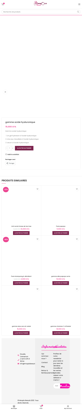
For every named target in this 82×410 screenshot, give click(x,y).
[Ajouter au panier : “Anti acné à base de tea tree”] (21, 233)
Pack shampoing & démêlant (21, 276)
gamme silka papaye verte (60, 276)
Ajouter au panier (24, 148)
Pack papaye (61, 226)
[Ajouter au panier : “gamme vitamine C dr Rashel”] (60, 333)
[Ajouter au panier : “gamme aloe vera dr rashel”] (21, 333)
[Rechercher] (41, 12)
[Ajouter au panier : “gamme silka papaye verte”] (60, 283)
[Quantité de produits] (9, 148)
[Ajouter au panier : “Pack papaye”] (60, 233)
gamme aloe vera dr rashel (21, 326)
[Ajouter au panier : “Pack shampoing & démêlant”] (21, 283)
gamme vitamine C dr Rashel (60, 326)
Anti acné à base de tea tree (21, 226)
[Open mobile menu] (79, 4)
